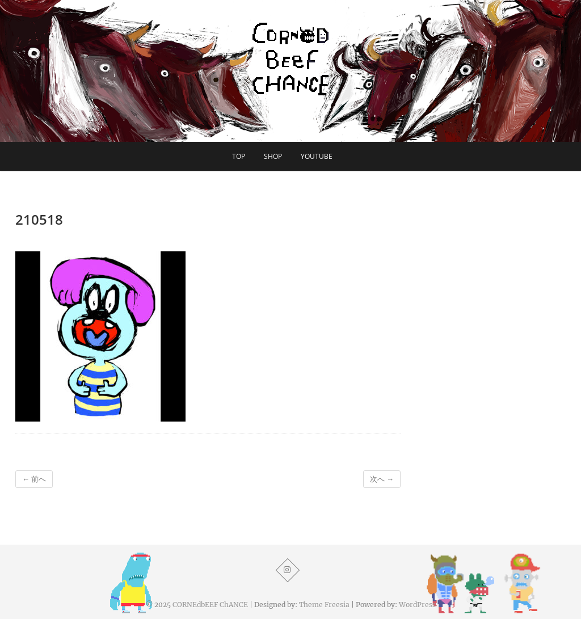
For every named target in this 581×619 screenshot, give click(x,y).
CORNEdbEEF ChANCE (210, 604)
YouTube (316, 156)
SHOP (273, 156)
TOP (238, 156)
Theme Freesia (324, 604)
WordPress (417, 604)
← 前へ (34, 479)
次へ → (382, 479)
